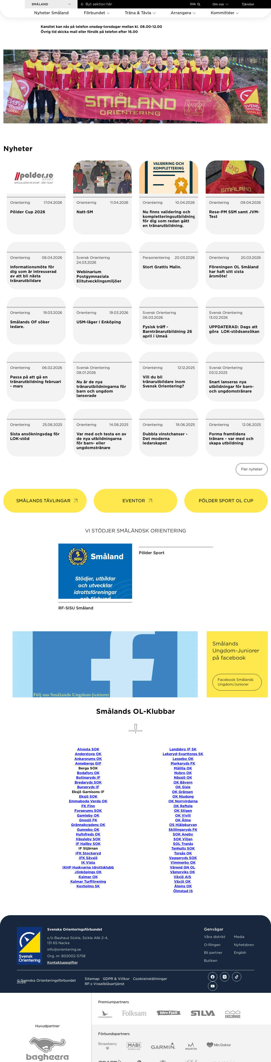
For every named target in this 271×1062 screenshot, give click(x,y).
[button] (51, 4)
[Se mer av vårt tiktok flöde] (236, 997)
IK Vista (88, 883)
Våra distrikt (214, 957)
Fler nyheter (251, 469)
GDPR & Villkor (116, 999)
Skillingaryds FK (183, 850)
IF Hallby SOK (88, 864)
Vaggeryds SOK (183, 878)
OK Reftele (183, 826)
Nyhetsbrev (244, 965)
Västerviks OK (182, 892)
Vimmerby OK (183, 883)
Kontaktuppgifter (62, 983)
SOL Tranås (183, 864)
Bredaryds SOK (88, 803)
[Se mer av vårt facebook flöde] (212, 997)
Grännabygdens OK (88, 845)
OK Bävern (182, 803)
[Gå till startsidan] (19, 9)
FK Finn (88, 826)
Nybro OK (183, 793)
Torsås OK (183, 874)
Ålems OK (183, 906)
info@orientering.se (64, 970)
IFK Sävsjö (88, 878)
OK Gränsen (182, 812)
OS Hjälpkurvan (183, 845)
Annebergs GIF (88, 784)
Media (239, 957)
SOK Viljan (182, 859)
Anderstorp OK (88, 774)
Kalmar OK (88, 897)
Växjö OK (182, 902)
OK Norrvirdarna (183, 821)
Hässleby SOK (88, 859)
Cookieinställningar (150, 999)
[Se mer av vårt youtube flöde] (212, 1006)
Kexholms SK (88, 906)
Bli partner (213, 973)
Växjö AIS (182, 897)
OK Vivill (183, 836)
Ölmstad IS (183, 911)
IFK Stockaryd (88, 874)
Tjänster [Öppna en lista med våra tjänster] (248, 4)
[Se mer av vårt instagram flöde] (224, 997)
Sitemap (92, 999)
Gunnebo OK (88, 850)
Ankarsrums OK (88, 779)
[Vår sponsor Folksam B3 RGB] (134, 1034)
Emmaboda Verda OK (88, 821)
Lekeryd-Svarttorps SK (183, 774)
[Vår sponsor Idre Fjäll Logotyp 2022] (169, 1034)
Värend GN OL (182, 888)
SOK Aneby (183, 855)
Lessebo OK (183, 779)
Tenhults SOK (183, 869)
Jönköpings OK (88, 892)
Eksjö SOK (88, 817)
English (240, 973)
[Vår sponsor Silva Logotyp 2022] (203, 1034)
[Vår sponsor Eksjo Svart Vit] (232, 1034)
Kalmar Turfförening (88, 902)
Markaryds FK (183, 784)
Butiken (210, 981)
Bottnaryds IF (88, 798)
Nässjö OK (183, 798)
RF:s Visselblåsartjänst (104, 1004)
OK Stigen (183, 831)
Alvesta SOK (88, 770)
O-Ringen (212, 965)
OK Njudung (183, 817)
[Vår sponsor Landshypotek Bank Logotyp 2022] (105, 1034)
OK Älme (183, 840)
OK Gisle (183, 807)
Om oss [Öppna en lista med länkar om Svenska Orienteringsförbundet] (220, 4)
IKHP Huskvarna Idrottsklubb (88, 888)
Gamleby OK (88, 836)
